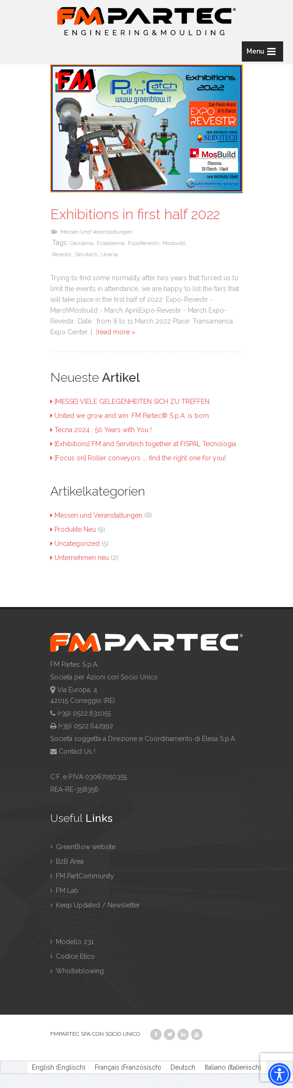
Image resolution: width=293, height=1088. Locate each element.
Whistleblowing (77, 971)
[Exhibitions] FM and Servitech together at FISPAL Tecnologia (143, 444)
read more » (116, 332)
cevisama (81, 243)
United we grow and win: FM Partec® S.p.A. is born (129, 415)
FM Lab (64, 890)
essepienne (110, 243)
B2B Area (67, 861)
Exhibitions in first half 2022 (135, 214)
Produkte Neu (73, 529)
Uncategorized (75, 543)
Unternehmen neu (79, 557)
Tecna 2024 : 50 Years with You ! (101, 430)
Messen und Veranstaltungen (96, 232)
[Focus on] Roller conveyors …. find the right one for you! (138, 458)
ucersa (109, 255)
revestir (61, 255)
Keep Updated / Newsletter (95, 905)
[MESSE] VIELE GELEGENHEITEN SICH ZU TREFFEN (129, 401)
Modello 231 (72, 942)
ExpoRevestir (143, 243)
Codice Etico (72, 956)
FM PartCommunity (82, 876)
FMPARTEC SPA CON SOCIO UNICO (95, 1034)
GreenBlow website (83, 847)
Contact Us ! (77, 751)
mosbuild (173, 243)
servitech (86, 255)
